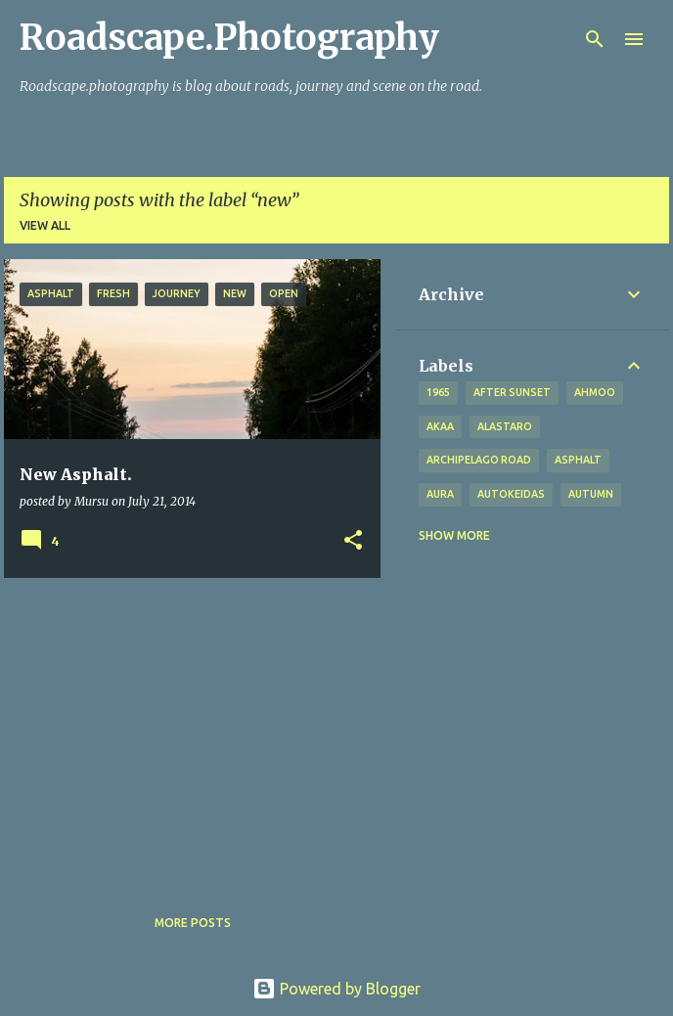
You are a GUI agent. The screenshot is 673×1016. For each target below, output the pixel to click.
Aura (440, 494)
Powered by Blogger (336, 988)
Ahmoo (594, 392)
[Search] (594, 39)
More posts (193, 922)
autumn (590, 494)
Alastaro (504, 426)
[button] (353, 541)
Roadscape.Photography (229, 38)
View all (45, 225)
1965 (438, 392)
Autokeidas (511, 494)
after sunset (512, 392)
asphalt (578, 459)
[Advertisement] (185, 729)
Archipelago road (478, 459)
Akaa (440, 426)
